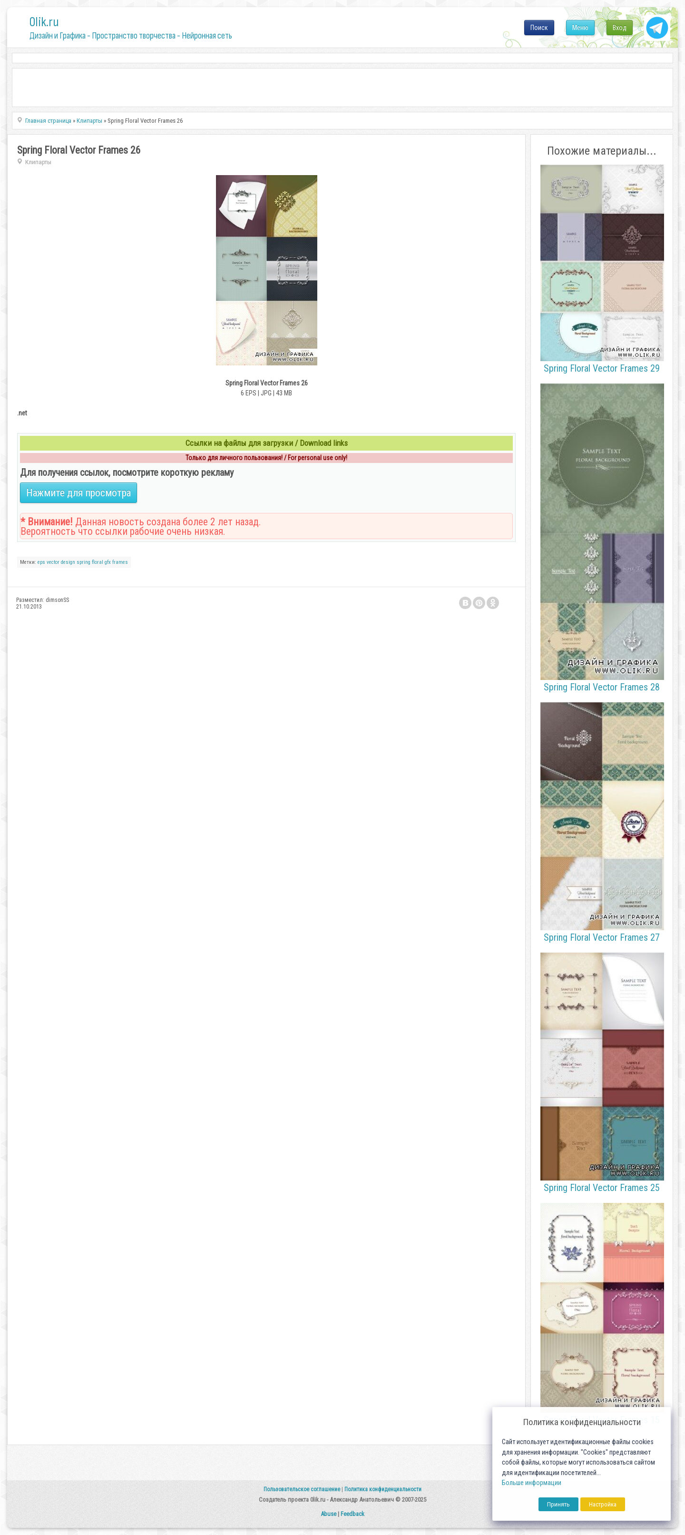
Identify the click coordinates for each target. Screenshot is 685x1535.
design (68, 562)
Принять (558, 1504)
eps (41, 562)
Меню (580, 27)
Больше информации (531, 1483)
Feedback (352, 1513)
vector (53, 562)
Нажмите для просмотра (78, 493)
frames (120, 562)
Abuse (328, 1513)
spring (83, 562)
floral (97, 562)
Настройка (602, 1504)
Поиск (539, 27)
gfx (108, 562)
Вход (619, 27)
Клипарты (38, 162)
